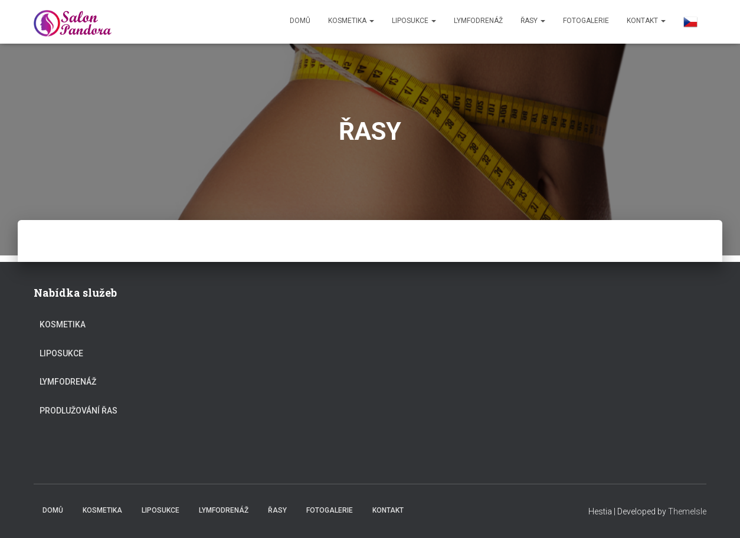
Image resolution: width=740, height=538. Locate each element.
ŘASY (532, 21)
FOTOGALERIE (586, 21)
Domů (300, 21)
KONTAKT (646, 21)
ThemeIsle (687, 511)
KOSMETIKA (351, 21)
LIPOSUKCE (414, 21)
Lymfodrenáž (478, 21)
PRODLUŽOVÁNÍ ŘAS (78, 410)
